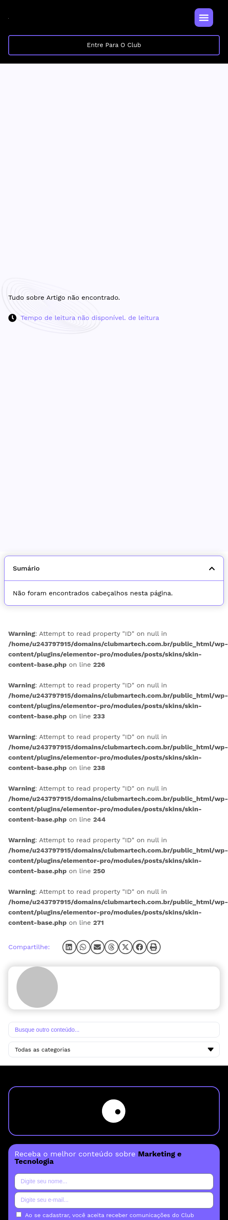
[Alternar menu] (204, 17)
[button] (69, 947)
